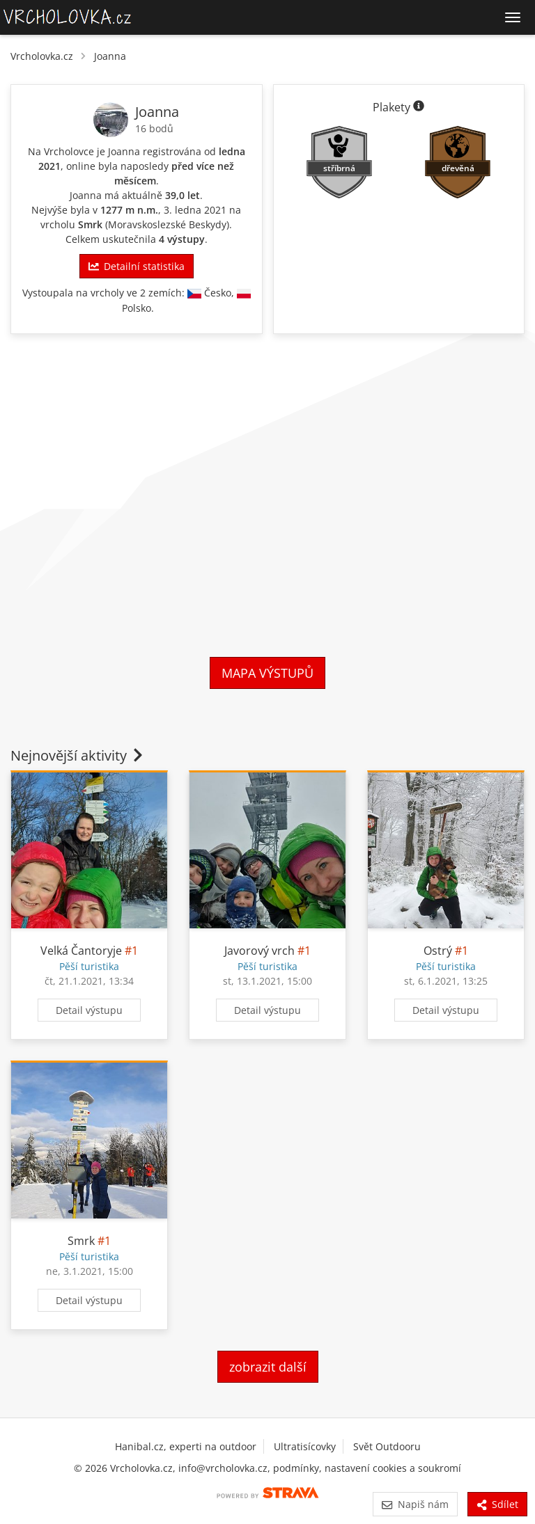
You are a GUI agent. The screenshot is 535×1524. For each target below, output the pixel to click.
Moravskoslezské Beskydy (167, 224)
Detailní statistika (136, 266)
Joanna (110, 56)
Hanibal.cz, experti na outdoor (185, 1446)
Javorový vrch (259, 950)
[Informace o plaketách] (418, 107)
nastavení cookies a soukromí (393, 1468)
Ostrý (438, 950)
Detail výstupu (89, 1010)
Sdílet (497, 1504)
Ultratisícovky (305, 1446)
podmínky (296, 1468)
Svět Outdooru (387, 1446)
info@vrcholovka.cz (223, 1468)
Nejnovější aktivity (78, 755)
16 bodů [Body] (154, 128)
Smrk (90, 224)
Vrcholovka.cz (41, 56)
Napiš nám (415, 1504)
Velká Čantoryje (81, 950)
